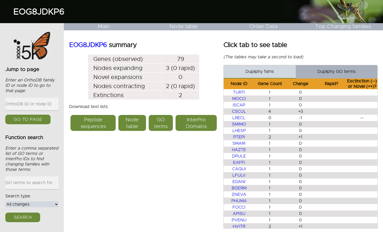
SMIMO (239, 124)
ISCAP (239, 105)
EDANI (238, 181)
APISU (239, 213)
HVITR (239, 226)
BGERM (239, 188)
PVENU (239, 220)
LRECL (238, 118)
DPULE (239, 156)
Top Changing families (343, 26)
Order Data (263, 26)
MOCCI (239, 98)
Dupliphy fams (259, 71)
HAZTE (239, 149)
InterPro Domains (196, 123)
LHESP (239, 130)
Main (104, 26)
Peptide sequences (93, 123)
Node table (183, 26)
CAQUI (239, 169)
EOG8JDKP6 (38, 11)
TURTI (239, 92)
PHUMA (239, 201)
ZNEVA (239, 194)
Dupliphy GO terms (336, 71)
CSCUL (239, 111)
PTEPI (239, 137)
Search (23, 217)
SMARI (238, 143)
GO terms (161, 123)
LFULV (239, 175)
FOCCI (238, 207)
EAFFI (239, 162)
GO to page (28, 119)
